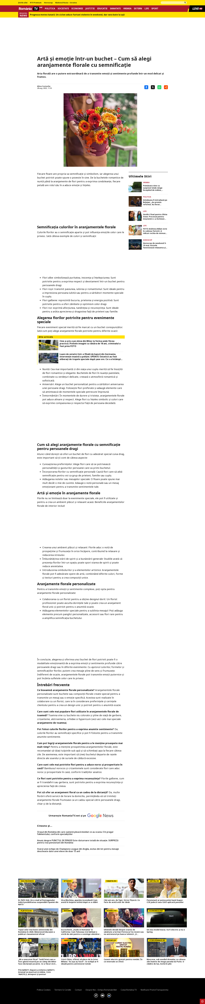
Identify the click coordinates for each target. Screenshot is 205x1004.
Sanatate (115, 8)
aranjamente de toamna (51, 722)
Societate (63, 8)
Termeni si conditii (63, 990)
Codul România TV (129, 990)
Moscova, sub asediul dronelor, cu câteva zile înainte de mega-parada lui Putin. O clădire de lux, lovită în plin (166, 961)
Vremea (127, 8)
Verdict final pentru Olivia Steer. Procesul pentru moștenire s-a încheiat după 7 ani (155, 216)
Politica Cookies (44, 990)
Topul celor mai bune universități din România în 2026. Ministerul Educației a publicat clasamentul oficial (36, 932)
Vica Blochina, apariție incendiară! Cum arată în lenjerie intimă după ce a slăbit (79, 901)
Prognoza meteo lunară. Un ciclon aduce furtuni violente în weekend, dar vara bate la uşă (77, 14)
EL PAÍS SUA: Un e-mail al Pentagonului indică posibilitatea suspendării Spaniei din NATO (38, 902)
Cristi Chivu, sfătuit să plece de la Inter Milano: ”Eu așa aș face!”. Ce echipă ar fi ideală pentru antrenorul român (79, 961)
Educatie (102, 8)
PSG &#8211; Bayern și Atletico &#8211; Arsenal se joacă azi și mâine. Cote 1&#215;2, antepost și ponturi (36, 972)
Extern (138, 8)
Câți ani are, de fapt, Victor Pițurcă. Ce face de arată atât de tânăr (122, 901)
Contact (78, 990)
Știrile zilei (22, 3)
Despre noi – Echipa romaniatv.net (101, 990)
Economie (77, 8)
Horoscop (48, 3)
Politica (50, 8)
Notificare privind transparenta (154, 990)
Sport (154, 8)
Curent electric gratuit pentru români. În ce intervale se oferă (123, 960)
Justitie (90, 8)
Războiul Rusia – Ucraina (66, 3)
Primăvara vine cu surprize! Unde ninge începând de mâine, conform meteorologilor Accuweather (154, 188)
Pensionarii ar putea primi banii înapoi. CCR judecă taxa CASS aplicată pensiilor (165, 901)
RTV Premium (35, 3)
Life (147, 8)
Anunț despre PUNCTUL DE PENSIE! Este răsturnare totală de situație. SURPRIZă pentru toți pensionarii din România (77, 841)
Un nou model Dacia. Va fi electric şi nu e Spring (166, 931)
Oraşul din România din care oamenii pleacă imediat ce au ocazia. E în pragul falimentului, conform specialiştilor (75, 833)
